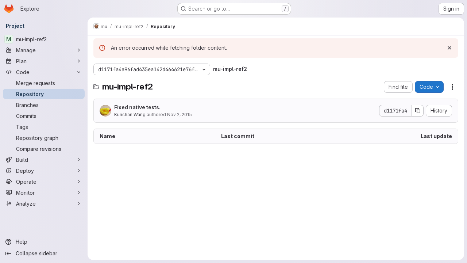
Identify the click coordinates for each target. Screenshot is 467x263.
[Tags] (44, 127)
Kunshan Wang (130, 114)
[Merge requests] (44, 83)
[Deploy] (44, 170)
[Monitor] (44, 192)
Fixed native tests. (137, 107)
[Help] (44, 242)
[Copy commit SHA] (418, 111)
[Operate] (44, 181)
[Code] (44, 72)
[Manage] (44, 50)
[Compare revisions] (44, 149)
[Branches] (44, 105)
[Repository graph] (44, 138)
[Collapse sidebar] (44, 253)
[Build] (44, 160)
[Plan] (44, 61)
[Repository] (44, 94)
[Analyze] (44, 203)
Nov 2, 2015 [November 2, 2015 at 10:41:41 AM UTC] (179, 114)
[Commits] (44, 116)
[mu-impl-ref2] (44, 39)
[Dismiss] (449, 47)
